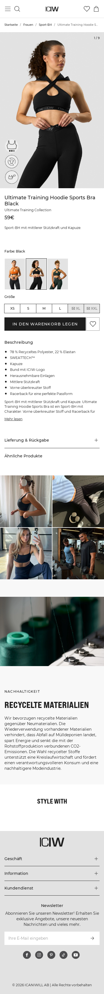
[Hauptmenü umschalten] (7, 9)
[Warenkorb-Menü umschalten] (96, 9)
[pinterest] (51, 954)
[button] (52, 440)
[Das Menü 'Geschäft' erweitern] (52, 859)
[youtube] (75, 954)
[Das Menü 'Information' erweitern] (52, 873)
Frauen (28, 25)
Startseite (11, 25)
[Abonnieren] (92, 938)
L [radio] (60, 308)
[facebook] (26, 954)
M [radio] (43, 308)
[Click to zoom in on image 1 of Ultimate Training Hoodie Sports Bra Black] (52, 110)
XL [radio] (75, 308)
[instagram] (39, 954)
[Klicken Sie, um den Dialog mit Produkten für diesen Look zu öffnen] (26, 501)
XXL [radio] (91, 308)
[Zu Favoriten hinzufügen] (93, 324)
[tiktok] (63, 954)
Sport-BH (45, 25)
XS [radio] (12, 308)
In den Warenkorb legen (45, 324)
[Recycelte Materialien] (11, 161)
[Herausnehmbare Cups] (11, 177)
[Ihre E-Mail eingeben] (44, 938)
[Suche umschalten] (17, 9)
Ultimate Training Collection (27, 210)
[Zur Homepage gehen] (52, 9)
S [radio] (28, 308)
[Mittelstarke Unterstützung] (11, 146)
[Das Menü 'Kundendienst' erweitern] (52, 888)
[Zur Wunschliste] (87, 9)
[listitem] (14, 273)
